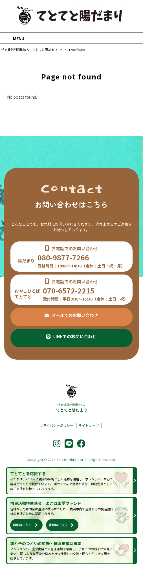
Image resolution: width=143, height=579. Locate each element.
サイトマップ (88, 425)
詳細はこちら (22, 524)
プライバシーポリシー (56, 425)
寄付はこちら (58, 524)
